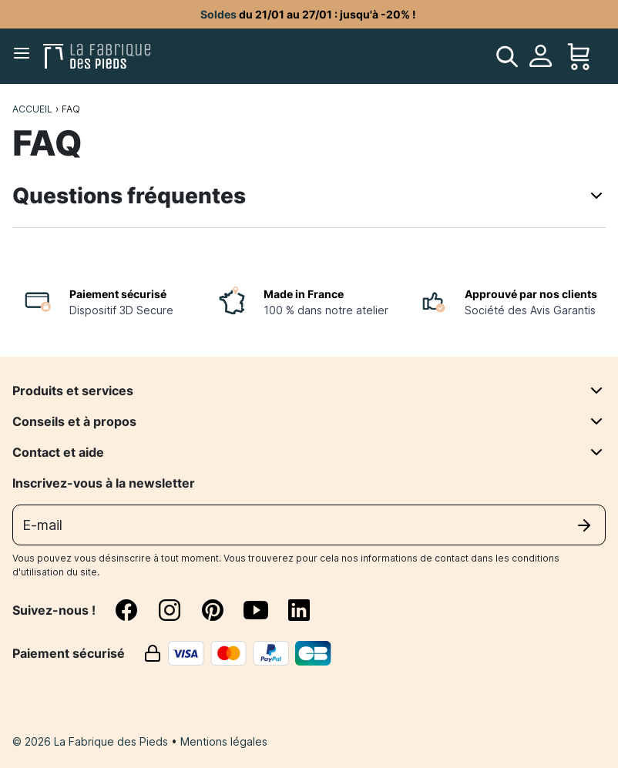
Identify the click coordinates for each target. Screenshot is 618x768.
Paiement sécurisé (117, 293)
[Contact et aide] (596, 452)
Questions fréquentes (309, 196)
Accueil (32, 109)
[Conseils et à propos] (596, 421)
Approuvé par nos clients (531, 293)
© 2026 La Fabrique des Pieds (91, 741)
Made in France (304, 293)
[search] (507, 56)
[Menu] (24, 56)
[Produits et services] (596, 390)
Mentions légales (223, 741)
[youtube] (265, 610)
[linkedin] (299, 610)
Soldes (218, 14)
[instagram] (178, 610)
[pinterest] (222, 610)
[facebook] (135, 610)
